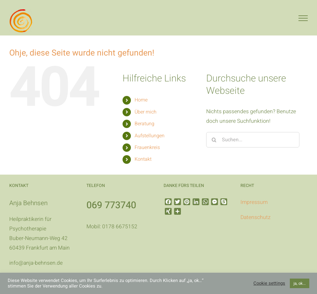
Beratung (144, 123)
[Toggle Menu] (303, 18)
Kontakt (143, 159)
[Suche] (214, 139)
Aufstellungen (150, 135)
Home (141, 100)
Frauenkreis (147, 147)
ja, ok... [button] (300, 283)
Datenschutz (255, 217)
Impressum (254, 202)
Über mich (145, 112)
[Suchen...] (252, 139)
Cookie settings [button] (269, 283)
